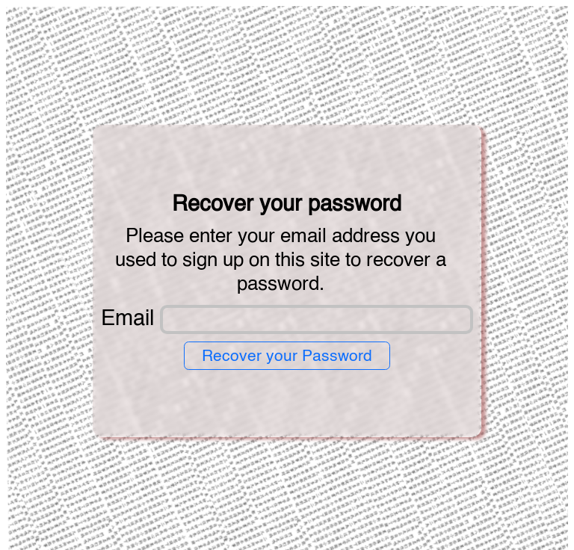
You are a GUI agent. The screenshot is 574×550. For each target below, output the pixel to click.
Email (127, 319)
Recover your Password (287, 357)
